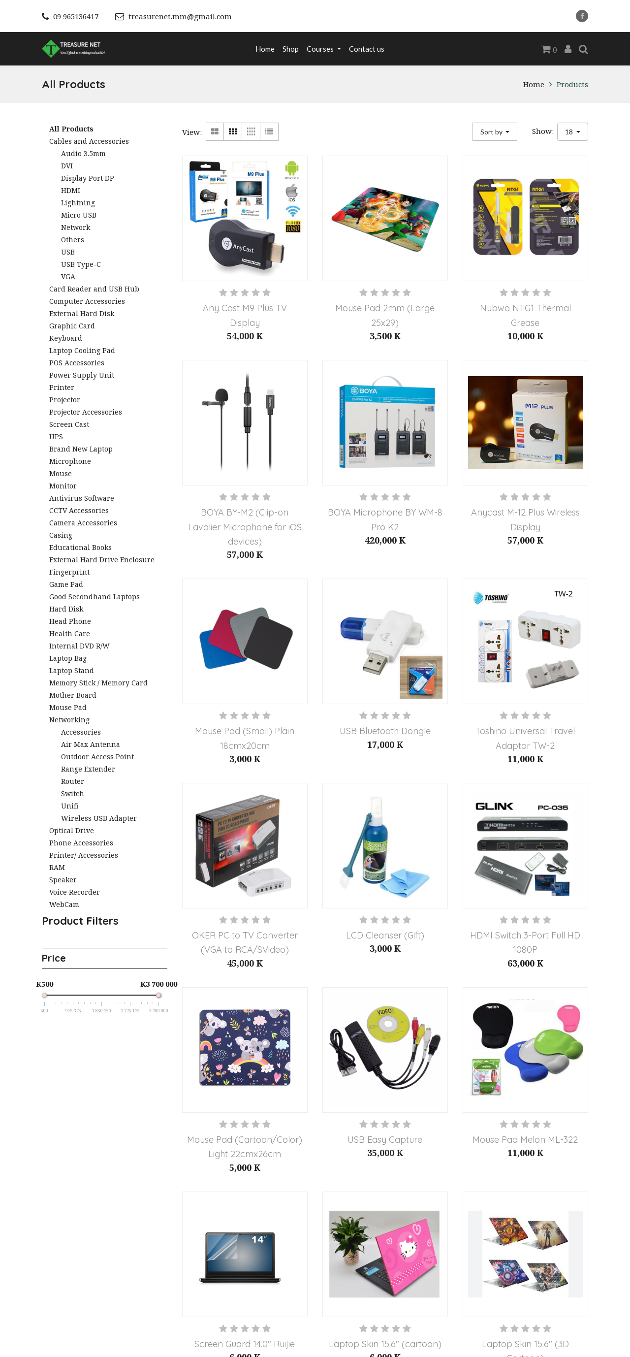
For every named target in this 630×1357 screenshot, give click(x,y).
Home (533, 84)
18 (569, 132)
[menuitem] (265, 48)
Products (572, 84)
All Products (71, 128)
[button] (495, 132)
